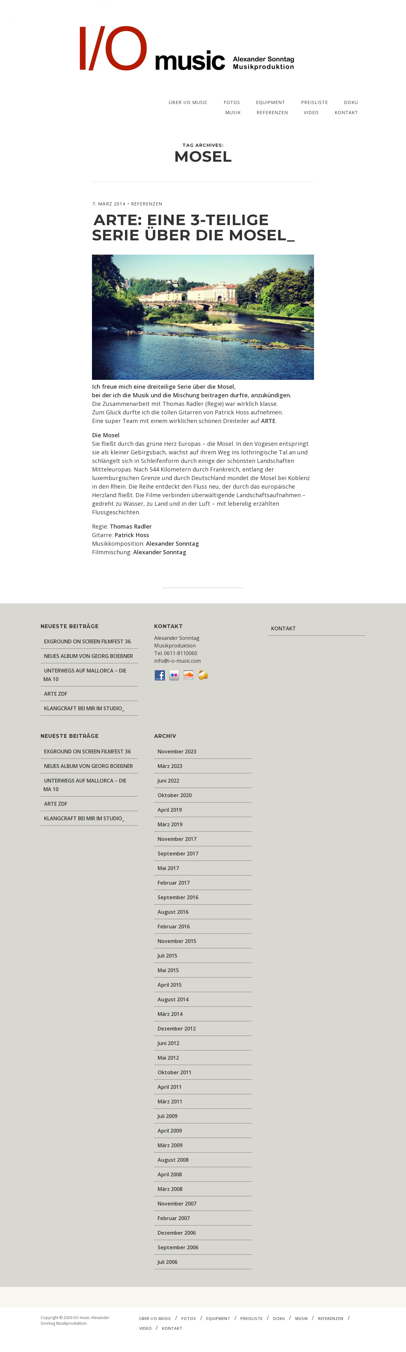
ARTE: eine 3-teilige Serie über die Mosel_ (193, 227)
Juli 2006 (167, 1261)
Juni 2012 (168, 1043)
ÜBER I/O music (188, 102)
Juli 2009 (167, 1116)
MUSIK (233, 112)
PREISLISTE (314, 102)
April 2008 (170, 1174)
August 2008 (173, 1159)
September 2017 (178, 853)
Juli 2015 (167, 955)
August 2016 (173, 911)
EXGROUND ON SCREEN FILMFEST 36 (87, 641)
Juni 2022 (168, 780)
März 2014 (170, 1014)
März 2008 (170, 1189)
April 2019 (170, 809)
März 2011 (170, 1101)
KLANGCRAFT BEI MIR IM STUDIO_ (84, 708)
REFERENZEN (272, 112)
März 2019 (170, 824)
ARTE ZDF (55, 693)
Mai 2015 (168, 970)
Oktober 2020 (175, 795)
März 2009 (170, 1145)
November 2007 (177, 1203)
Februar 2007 (174, 1218)
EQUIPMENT (270, 102)
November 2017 (177, 838)
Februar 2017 (174, 882)
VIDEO (311, 112)
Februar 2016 (174, 926)
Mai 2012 (168, 1057)
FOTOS (232, 102)
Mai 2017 (168, 868)
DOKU (351, 102)
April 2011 (170, 1086)
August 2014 (173, 999)
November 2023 (177, 751)
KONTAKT (346, 112)
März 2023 (170, 766)
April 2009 (170, 1130)
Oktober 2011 (175, 1072)
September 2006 (178, 1247)
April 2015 (170, 984)
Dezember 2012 (177, 1028)
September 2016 (178, 897)
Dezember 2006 (177, 1232)
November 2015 (177, 941)
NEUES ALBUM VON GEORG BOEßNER (88, 656)
